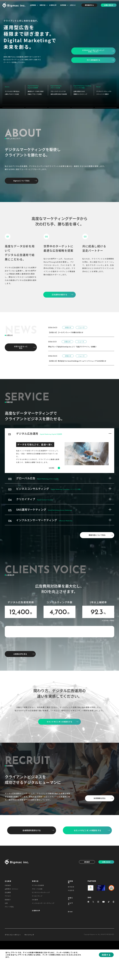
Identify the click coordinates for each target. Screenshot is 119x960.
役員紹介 (8, 942)
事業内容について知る (97, 531)
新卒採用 (71, 929)
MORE (54, 465)
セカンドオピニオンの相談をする (87, 872)
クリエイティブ (37, 938)
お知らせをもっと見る (21, 344)
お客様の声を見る (20, 696)
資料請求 (87, 904)
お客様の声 (52, 5)
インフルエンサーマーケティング (43, 945)
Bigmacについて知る (21, 177)
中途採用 (71, 933)
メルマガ (70, 945)
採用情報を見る (100, 840)
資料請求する (89, 5)
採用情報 (63, 5)
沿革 (6, 945)
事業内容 (42, 5)
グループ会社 (9, 949)
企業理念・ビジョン (11, 931)
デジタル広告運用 (38, 927)
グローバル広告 (37, 931)
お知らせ (73, 5)
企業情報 (33, 5)
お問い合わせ (108, 5)
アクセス (8, 938)
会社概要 (8, 923)
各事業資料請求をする (32, 872)
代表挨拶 (8, 927)
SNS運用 (35, 942)
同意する (106, 954)
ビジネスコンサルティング (41, 935)
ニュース (81, 324)
